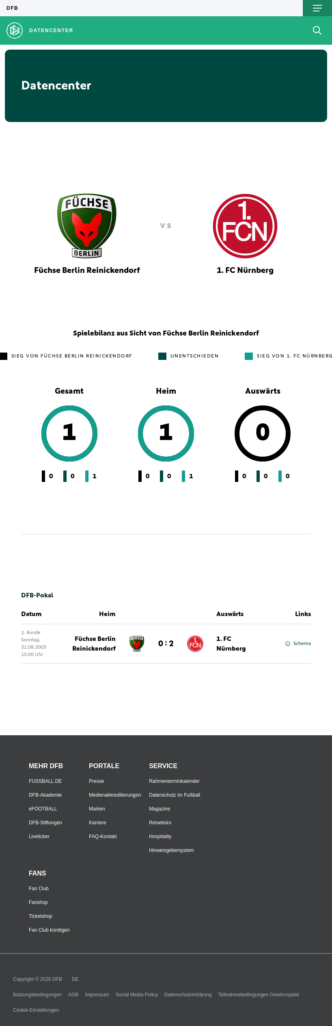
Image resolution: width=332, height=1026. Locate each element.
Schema (298, 643)
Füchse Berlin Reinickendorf (94, 644)
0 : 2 (166, 644)
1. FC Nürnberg (231, 644)
